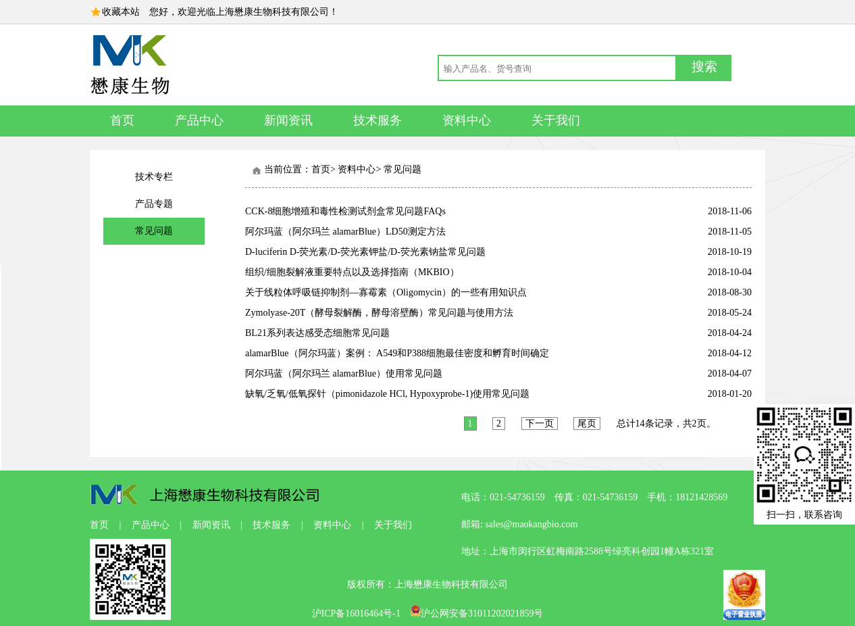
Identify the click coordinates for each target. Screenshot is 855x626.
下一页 (539, 423)
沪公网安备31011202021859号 (476, 613)
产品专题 (154, 204)
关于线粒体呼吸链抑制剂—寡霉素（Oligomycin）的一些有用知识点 (386, 292)
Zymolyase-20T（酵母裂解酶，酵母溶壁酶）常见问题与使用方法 (379, 313)
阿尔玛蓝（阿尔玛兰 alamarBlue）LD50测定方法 (345, 231)
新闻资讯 (288, 120)
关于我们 (556, 120)
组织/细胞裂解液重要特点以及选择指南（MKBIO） (352, 272)
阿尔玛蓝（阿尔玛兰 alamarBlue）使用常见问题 (343, 373)
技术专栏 (154, 177)
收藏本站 (121, 12)
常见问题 (154, 231)
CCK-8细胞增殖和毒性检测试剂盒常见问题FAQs (345, 211)
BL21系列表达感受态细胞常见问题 (317, 333)
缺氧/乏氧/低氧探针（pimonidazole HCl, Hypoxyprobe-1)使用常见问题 (387, 394)
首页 (122, 120)
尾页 (586, 423)
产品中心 (199, 120)
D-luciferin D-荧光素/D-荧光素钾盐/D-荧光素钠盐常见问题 (365, 252)
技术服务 (377, 120)
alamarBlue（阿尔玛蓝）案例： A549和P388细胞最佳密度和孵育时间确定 (397, 353)
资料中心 (466, 120)
